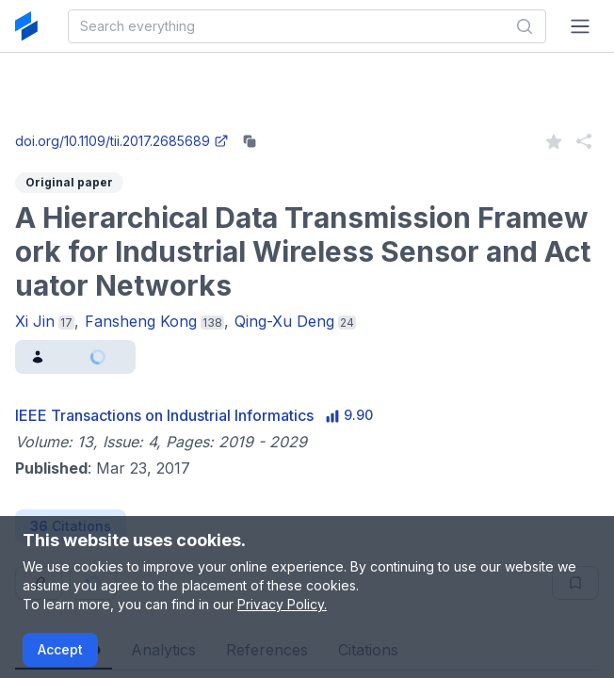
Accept (60, 649)
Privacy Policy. (282, 604)
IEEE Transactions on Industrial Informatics (164, 415)
